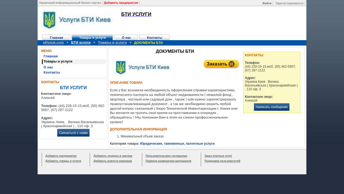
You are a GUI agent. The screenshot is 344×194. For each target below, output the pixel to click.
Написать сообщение (272, 107)
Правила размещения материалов (168, 161)
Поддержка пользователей (222, 161)
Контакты (154, 38)
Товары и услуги (92, 38)
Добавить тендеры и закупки (113, 155)
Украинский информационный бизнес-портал (70, 2)
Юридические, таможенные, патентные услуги (177, 144)
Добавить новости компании (113, 161)
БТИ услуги (81, 42)
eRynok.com (53, 42)
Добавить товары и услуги (63, 161)
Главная (56, 38)
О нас (126, 38)
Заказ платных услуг (218, 155)
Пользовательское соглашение (166, 155)
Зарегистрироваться (289, 3)
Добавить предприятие (61, 155)
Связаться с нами (73, 133)
